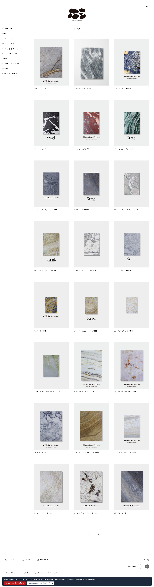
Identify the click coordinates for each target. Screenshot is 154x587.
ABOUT (6, 58)
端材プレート (8, 43)
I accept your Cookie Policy (14, 583)
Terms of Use (10, 573)
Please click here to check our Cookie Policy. (82, 579)
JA (141, 566)
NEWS (5, 69)
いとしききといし (10, 48)
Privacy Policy (25, 573)
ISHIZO (5, 33)
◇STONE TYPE (9, 53)
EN (147, 566)
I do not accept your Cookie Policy (40, 583)
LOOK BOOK (8, 28)
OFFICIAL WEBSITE (11, 74)
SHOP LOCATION (10, 63)
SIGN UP (10, 560)
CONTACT (42, 560)
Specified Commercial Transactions (46, 573)
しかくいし (7, 38)
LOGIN (26, 560)
